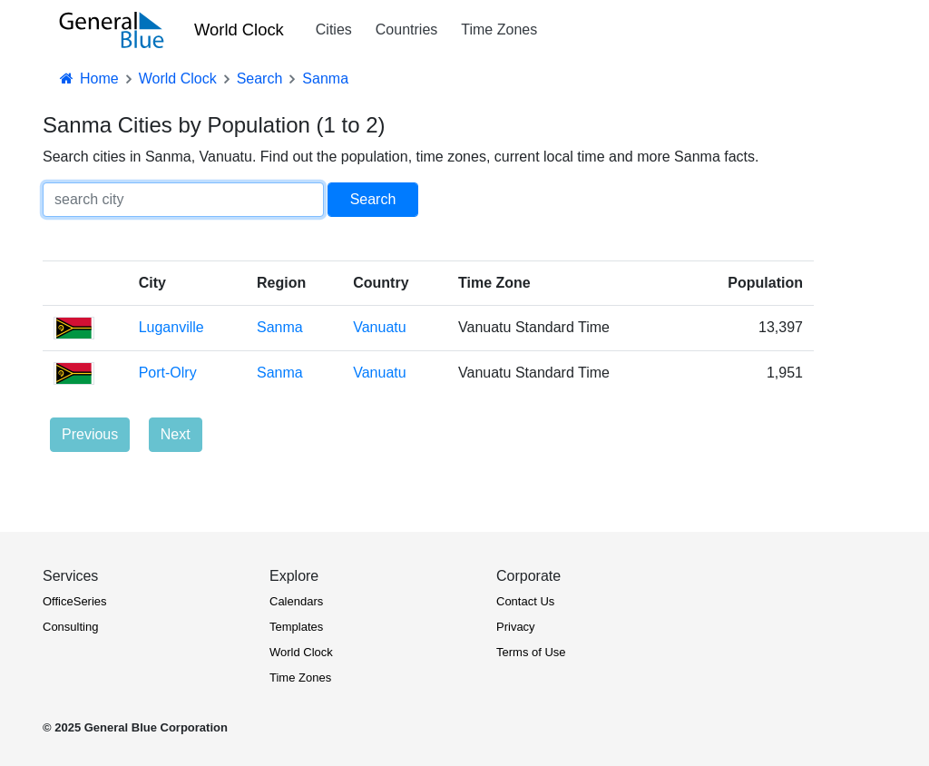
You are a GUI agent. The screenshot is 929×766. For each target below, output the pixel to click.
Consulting (70, 626)
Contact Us (525, 601)
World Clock (239, 29)
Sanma (280, 327)
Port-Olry (168, 372)
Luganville (171, 327)
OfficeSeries (75, 601)
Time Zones (499, 29)
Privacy (515, 626)
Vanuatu (379, 327)
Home (88, 78)
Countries (406, 29)
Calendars (296, 601)
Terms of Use (531, 652)
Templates (296, 626)
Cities (334, 29)
